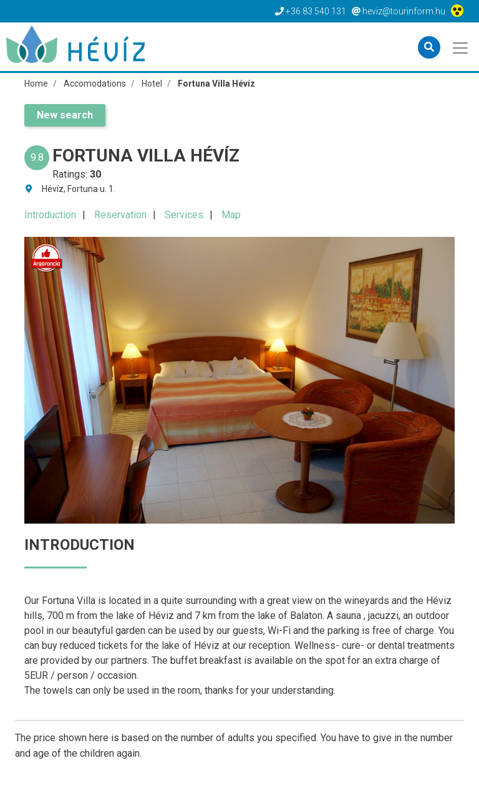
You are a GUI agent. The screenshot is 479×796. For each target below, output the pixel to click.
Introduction (50, 215)
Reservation (120, 215)
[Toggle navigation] (461, 46)
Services (184, 215)
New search (65, 115)
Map (231, 215)
